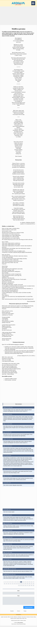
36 (25, 585)
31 (31, 583)
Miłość (9, 618)
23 (14, 583)
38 (29, 585)
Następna (25, 612)
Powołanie (11, 618)
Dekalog (18, 619)
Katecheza (31, 618)
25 (18, 583)
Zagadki (2, 618)
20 (8, 583)
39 (31, 585)
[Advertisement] (18, 15)
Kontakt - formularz (20, 621)
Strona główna (18, 615)
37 (27, 585)
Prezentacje (28, 618)
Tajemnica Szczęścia (13, 619)
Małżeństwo (15, 618)
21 (10, 583)
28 (25, 583)
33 (18, 585)
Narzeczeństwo (24, 618)
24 (16, 583)
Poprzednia (12, 612)
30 (29, 583)
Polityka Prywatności (14, 621)
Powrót (19, 612)
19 (6, 583)
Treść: (18, 595)
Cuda (25, 619)
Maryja (35, 618)
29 (27, 583)
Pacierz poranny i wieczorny (10, 380)
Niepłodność (19, 618)
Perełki (23, 619)
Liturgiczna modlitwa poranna (11, 378)
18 (4, 583)
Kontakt (24, 621)
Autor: (18, 590)
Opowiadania (5, 618)
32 (33, 583)
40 (33, 585)
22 (12, 583)
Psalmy (21, 619)
